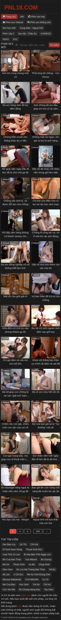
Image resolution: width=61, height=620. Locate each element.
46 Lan (6, 574)
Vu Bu (32, 564)
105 (38, 531)
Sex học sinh (9, 28)
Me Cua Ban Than (12, 559)
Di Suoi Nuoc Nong (12, 549)
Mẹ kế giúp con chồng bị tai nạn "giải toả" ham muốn (15, 396)
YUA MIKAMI (31, 579)
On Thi (23, 544)
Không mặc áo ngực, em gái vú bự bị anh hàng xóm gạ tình (45, 140)
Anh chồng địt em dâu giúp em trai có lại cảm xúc (46, 109)
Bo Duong (46, 559)
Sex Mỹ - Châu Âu (27, 33)
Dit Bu (52, 569)
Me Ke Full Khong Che (38, 574)
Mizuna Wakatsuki (12, 579)
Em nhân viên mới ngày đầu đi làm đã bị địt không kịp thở (46, 459)
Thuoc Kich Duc (34, 549)
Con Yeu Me (9, 589)
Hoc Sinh (24, 584)
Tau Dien (48, 589)
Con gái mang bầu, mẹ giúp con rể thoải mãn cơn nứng (15, 459)
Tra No (36, 584)
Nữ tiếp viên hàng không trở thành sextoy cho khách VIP (15, 236)
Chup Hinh (44, 564)
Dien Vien (7, 569)
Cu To (45, 579)
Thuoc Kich (19, 564)
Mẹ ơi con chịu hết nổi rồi (45, 392)
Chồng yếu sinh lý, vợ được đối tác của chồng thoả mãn (15, 204)
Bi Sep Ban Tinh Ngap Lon (37, 554)
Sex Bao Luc (9, 544)
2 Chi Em (18, 574)
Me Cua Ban (9, 584)
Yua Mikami (31, 559)
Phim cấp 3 (8, 33)
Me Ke (6, 564)
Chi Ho (47, 584)
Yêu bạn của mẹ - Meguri (15, 519)
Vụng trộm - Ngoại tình (31, 28)
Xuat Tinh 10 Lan (11, 554)
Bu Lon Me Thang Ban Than (30, 569)
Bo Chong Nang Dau (29, 589)
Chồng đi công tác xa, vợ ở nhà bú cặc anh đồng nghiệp (45, 236)
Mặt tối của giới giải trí (15, 296)
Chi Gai (34, 544)
